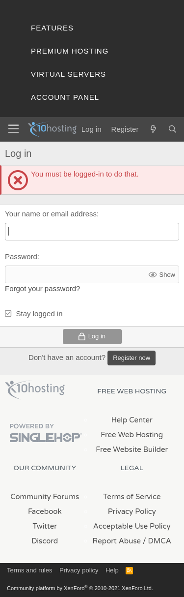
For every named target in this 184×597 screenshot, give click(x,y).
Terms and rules (29, 570)
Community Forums (44, 496)
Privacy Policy (132, 511)
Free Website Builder (132, 449)
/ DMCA (157, 541)
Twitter (45, 526)
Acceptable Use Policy (132, 526)
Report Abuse (117, 541)
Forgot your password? (42, 288)
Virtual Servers (68, 74)
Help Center (132, 420)
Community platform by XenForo (80, 588)
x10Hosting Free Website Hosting (35, 390)
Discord (44, 541)
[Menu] (13, 129)
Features (52, 28)
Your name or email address (51, 213)
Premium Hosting (69, 51)
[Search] (172, 129)
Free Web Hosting (132, 434)
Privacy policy (78, 570)
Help (112, 570)
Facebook (45, 511)
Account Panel (65, 97)
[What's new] (152, 129)
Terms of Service (132, 496)
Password (21, 256)
